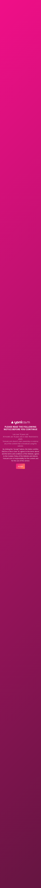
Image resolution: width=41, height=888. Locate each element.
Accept (20, 466)
